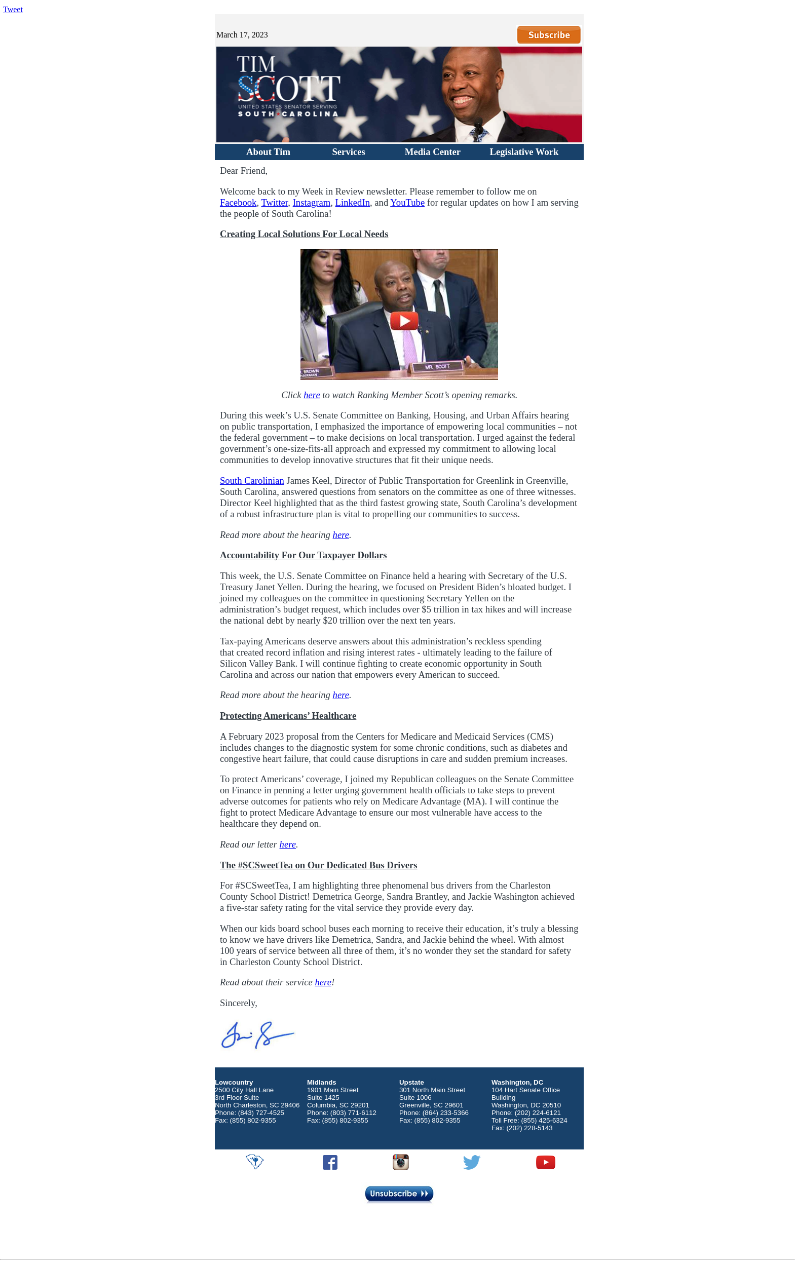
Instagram (312, 202)
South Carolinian (252, 480)
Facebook (238, 202)
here (312, 395)
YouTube (407, 202)
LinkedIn (352, 202)
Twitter (274, 202)
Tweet (13, 9)
